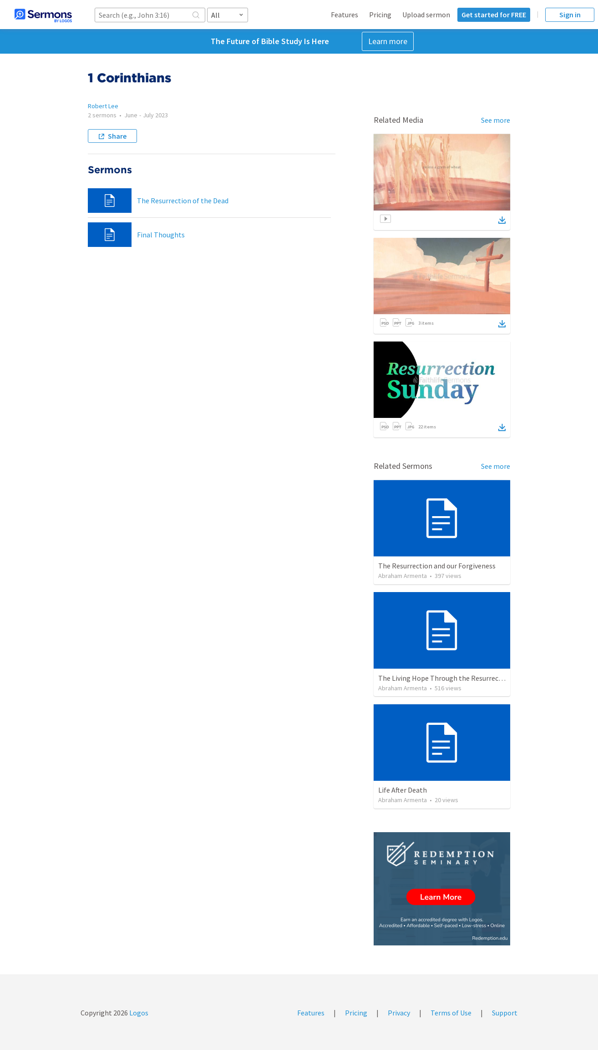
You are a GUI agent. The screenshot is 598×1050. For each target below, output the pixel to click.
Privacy (399, 1012)
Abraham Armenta (402, 576)
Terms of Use (451, 1012)
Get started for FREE (493, 14)
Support (504, 1012)
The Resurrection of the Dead (182, 200)
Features (344, 14)
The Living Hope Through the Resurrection (445, 678)
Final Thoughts (161, 234)
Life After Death (402, 789)
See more (495, 120)
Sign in (570, 14)
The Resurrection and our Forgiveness (437, 565)
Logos (138, 1012)
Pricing (380, 14)
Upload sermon (426, 14)
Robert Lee (103, 106)
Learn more (387, 41)
